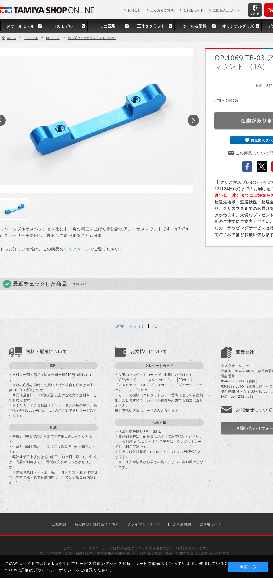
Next (193, 120)
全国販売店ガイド (226, 10)
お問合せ (134, 10)
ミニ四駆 (107, 26)
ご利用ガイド (193, 10)
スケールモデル (20, 26)
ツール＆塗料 (194, 26)
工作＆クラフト (151, 26)
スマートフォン (131, 326)
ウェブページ (77, 249)
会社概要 (59, 524)
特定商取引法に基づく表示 (97, 524)
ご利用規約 (182, 524)
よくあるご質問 (162, 10)
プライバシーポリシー (145, 524)
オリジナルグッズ (238, 26)
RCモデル (63, 26)
